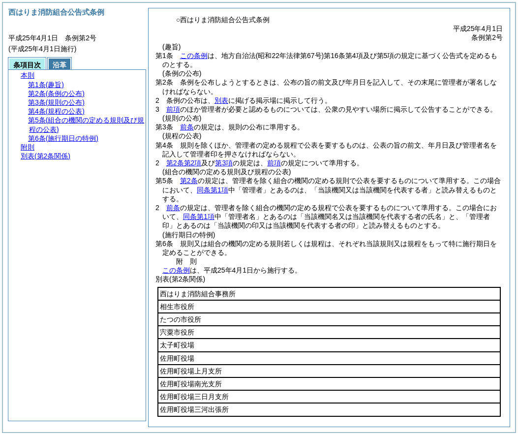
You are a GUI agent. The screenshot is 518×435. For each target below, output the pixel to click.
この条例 (194, 56)
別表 (221, 100)
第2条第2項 (184, 163)
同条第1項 (212, 190)
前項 (173, 109)
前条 (187, 127)
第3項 (224, 163)
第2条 (189, 181)
